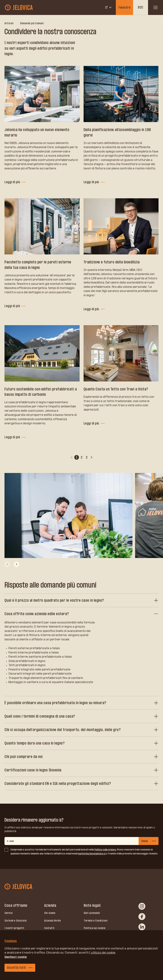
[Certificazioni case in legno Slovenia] (81, 770)
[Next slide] (16, 564)
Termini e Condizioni (96, 920)
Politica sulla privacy (105, 849)
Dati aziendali (92, 912)
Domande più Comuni (32, 23)
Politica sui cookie (95, 928)
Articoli (8, 23)
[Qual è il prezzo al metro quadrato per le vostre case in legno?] (81, 600)
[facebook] (141, 916)
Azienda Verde (52, 920)
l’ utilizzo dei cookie (102, 952)
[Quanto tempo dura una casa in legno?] (81, 743)
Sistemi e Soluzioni (15, 920)
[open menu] (155, 7)
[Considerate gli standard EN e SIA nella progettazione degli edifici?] (81, 783)
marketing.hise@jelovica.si (92, 853)
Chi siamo (49, 912)
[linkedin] (141, 926)
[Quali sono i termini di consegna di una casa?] (81, 716)
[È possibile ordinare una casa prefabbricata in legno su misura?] (81, 702)
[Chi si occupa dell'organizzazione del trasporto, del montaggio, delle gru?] (81, 729)
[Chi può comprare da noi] (81, 756)
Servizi (8, 912)
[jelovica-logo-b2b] (19, 7)
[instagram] (141, 906)
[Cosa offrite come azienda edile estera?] (81, 613)
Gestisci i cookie (15, 956)
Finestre (124, 7)
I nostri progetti (14, 928)
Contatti (49, 928)
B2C (140, 7)
